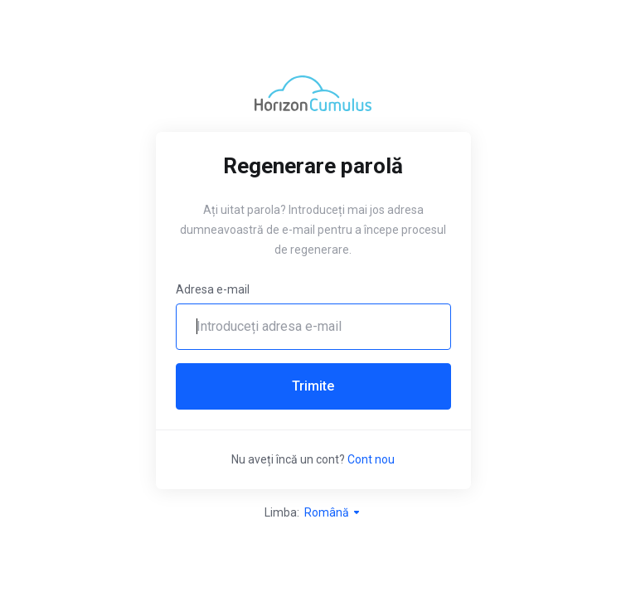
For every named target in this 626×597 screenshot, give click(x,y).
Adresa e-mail (213, 289)
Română (333, 512)
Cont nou (371, 459)
